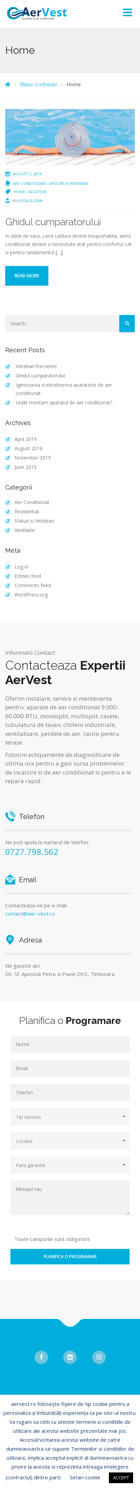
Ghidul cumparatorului (53, 222)
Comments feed (33, 585)
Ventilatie (25, 530)
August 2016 (29, 448)
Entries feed (28, 576)
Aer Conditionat (30, 183)
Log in (21, 566)
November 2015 (33, 457)
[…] (59, 252)
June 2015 (26, 467)
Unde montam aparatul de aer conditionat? (64, 402)
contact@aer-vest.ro (30, 913)
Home (19, 191)
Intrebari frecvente (36, 366)
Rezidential (27, 511)
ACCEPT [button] (121, 1478)
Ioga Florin (30, 200)
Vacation (36, 191)
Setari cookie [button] (85, 1477)
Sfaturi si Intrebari (68, 183)
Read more (27, 276)
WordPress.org (31, 594)
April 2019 (26, 439)
